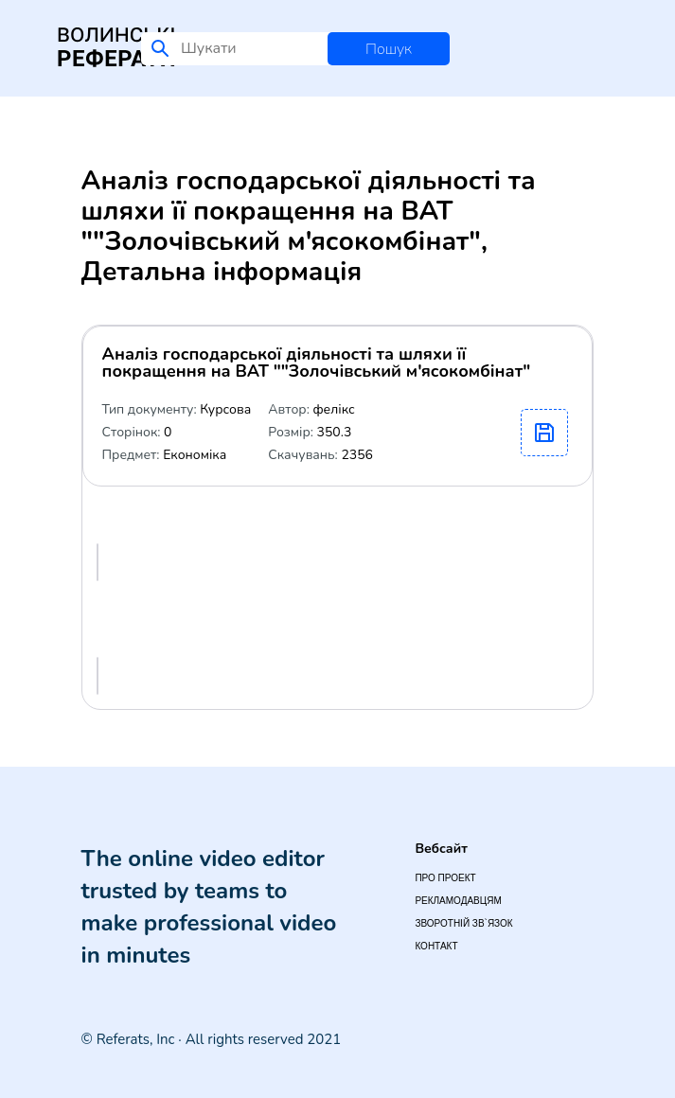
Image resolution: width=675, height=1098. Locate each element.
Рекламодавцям (458, 900)
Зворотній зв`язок (463, 923)
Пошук (388, 49)
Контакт (436, 946)
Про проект (445, 878)
